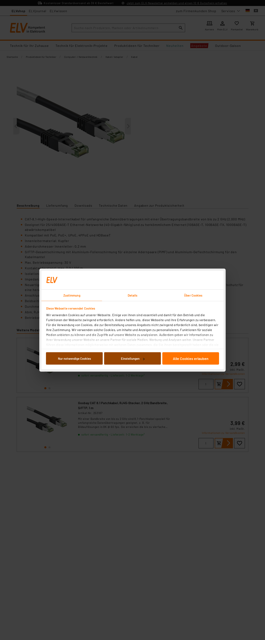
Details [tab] (132, 295)
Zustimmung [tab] (71, 295)
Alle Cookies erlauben (190, 358)
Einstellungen (133, 358)
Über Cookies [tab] (193, 295)
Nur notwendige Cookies (74, 358)
